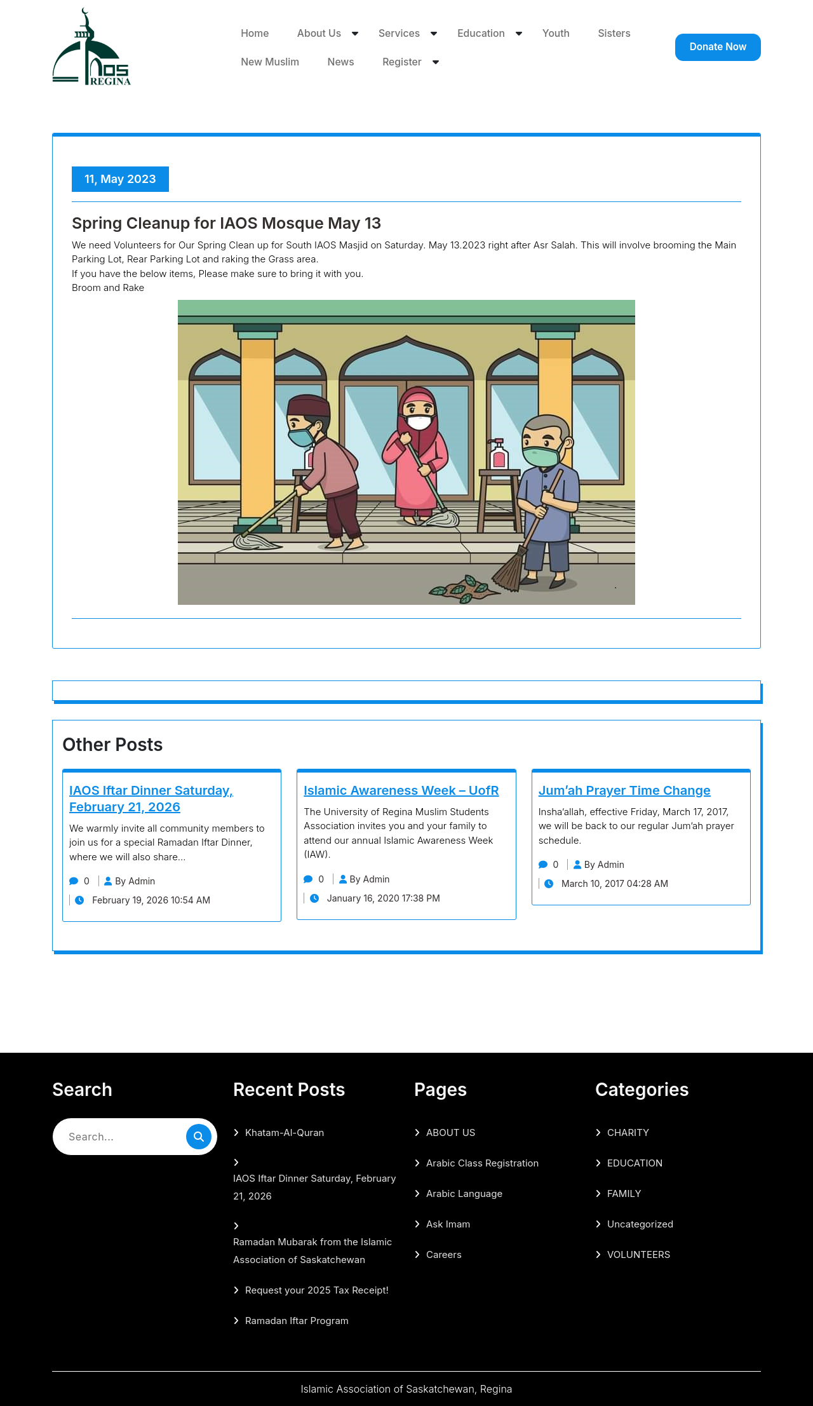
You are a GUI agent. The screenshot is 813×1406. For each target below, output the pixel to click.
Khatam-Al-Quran (284, 1132)
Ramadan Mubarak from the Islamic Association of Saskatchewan (312, 1251)
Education (483, 32)
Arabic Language (464, 1193)
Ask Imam (448, 1224)
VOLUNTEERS (638, 1254)
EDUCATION (634, 1163)
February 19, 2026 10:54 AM (147, 900)
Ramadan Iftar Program (297, 1321)
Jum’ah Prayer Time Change (625, 790)
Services (400, 32)
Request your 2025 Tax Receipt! (317, 1290)
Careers (444, 1254)
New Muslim (332, 61)
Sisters (257, 61)
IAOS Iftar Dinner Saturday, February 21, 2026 (314, 1187)
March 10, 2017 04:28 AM (611, 883)
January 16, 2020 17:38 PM (379, 898)
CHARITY (628, 1132)
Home (254, 32)
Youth (559, 32)
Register (464, 61)
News (404, 61)
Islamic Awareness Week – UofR (401, 790)
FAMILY (624, 1193)
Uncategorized (640, 1224)
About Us (319, 32)
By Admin (137, 880)
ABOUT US (450, 1132)
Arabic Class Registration (482, 1163)
